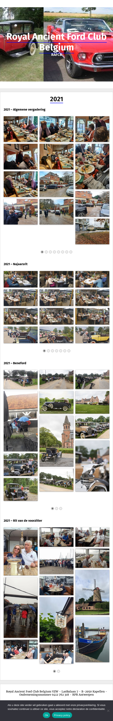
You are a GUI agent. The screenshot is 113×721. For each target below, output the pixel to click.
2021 (56, 99)
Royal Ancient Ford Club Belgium (56, 42)
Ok (46, 715)
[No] (108, 711)
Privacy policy (62, 715)
